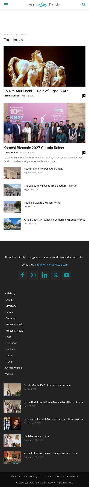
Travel (8, 361)
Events (9, 312)
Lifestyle (10, 349)
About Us (15, 476)
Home (7, 34)
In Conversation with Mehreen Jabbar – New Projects (53, 419)
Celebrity (10, 293)
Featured (10, 318)
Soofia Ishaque (11, 95)
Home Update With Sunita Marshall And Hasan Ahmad (54, 402)
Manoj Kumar (11, 152)
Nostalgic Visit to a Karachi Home (42, 202)
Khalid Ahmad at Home (37, 436)
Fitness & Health (14, 324)
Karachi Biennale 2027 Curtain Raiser (34, 148)
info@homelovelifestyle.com (51, 264)
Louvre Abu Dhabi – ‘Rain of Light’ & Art (36, 91)
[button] (6, 5)
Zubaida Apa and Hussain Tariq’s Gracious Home (51, 453)
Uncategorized (13, 367)
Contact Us (72, 476)
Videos (9, 374)
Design (9, 299)
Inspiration (11, 343)
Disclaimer (45, 476)
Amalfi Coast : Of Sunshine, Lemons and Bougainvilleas (54, 219)
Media (8, 355)
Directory (10, 305)
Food (8, 336)
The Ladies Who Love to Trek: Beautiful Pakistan (50, 185)
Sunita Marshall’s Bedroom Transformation (48, 385)
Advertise (59, 476)
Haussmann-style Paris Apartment (43, 168)
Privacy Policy (30, 476)
